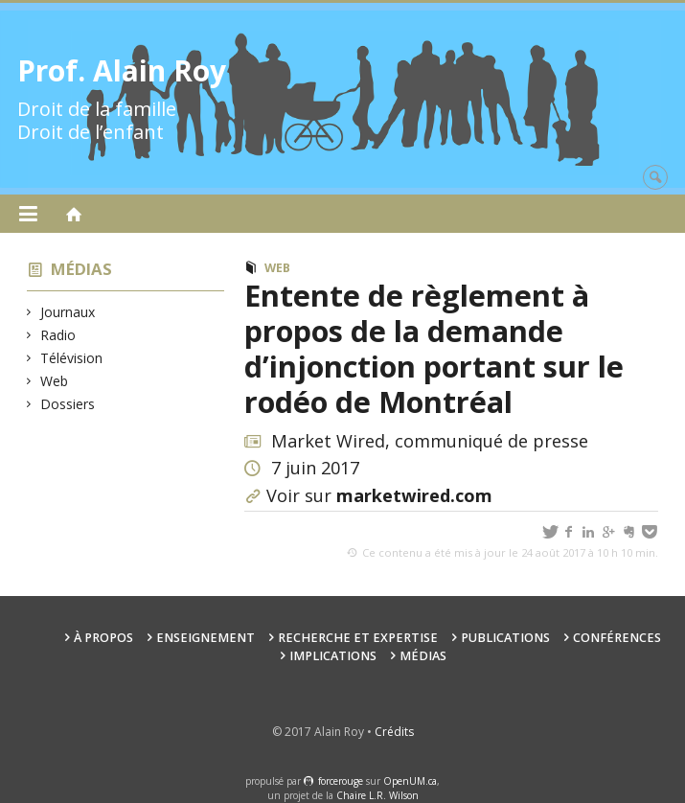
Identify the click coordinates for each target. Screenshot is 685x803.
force (340, 781)
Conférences (617, 638)
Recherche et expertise (358, 638)
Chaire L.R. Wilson (377, 795)
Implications (333, 656)
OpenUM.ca (410, 781)
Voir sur (379, 495)
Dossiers (68, 404)
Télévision (72, 358)
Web (54, 381)
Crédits (394, 731)
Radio (58, 335)
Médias (81, 269)
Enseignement (205, 638)
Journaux (68, 312)
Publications (505, 638)
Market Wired (328, 440)
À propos (103, 638)
